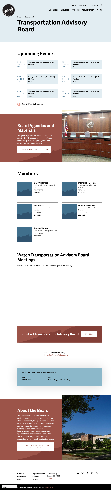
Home (19, 17)
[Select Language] (9, 486)
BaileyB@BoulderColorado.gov (56, 355)
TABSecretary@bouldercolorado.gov (59, 380)
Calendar (73, 5)
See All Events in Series (32, 104)
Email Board (89, 334)
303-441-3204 (26, 380)
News (99, 9)
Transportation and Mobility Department (36, 446)
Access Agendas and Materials (34, 149)
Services (65, 9)
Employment (83, 5)
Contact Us (94, 5)
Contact (50, 478)
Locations (53, 9)
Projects (76, 9)
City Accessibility (38, 473)
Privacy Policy (49, 487)
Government (88, 9)
